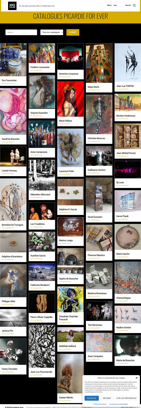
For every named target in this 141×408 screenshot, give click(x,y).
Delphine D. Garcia (68, 209)
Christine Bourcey (96, 138)
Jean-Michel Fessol (125, 152)
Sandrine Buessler (11, 138)
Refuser (107, 398)
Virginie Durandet (38, 112)
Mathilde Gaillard (67, 345)
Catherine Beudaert (39, 284)
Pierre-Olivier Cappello (41, 316)
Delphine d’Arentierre (12, 256)
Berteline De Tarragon (12, 224)
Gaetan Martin (66, 396)
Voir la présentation (8, 83)
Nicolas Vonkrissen (125, 115)
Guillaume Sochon (96, 169)
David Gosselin (95, 216)
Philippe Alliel (8, 300)
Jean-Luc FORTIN (125, 86)
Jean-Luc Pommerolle (41, 371)
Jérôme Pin (7, 329)
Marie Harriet (122, 253)
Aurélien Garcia (38, 255)
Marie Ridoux (65, 120)
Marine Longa (66, 239)
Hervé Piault (122, 215)
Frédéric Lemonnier (40, 67)
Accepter (91, 398)
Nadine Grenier (123, 326)
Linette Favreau (9, 170)
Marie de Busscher (125, 359)
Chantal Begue (123, 297)
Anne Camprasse (38, 151)
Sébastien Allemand (40, 194)
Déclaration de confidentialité (119, 404)
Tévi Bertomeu (95, 324)
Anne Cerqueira (95, 355)
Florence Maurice (96, 254)
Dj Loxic (120, 182)
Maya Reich (93, 87)
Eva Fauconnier (9, 80)
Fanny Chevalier (9, 368)
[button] (137, 378)
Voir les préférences (126, 398)
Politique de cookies (100, 404)
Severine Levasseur (68, 73)
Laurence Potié (66, 170)
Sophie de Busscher (68, 278)
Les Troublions (37, 223)
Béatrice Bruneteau (97, 292)
